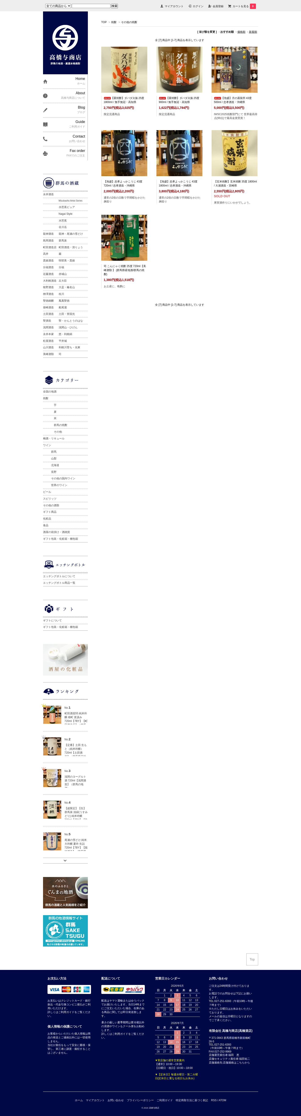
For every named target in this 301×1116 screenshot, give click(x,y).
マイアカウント (174, 6)
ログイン (198, 6)
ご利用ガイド (165, 1100)
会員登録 (218, 6)
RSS (214, 1100)
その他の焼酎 (129, 22)
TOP (104, 22)
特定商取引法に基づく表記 (192, 1100)
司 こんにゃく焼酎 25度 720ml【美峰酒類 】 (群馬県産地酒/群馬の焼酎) (125, 270)
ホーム (79, 1100)
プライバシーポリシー (140, 1100)
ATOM (222, 1100)
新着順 (253, 31)
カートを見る (244, 6)
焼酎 (114, 22)
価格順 (241, 31)
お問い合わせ (116, 1100)
